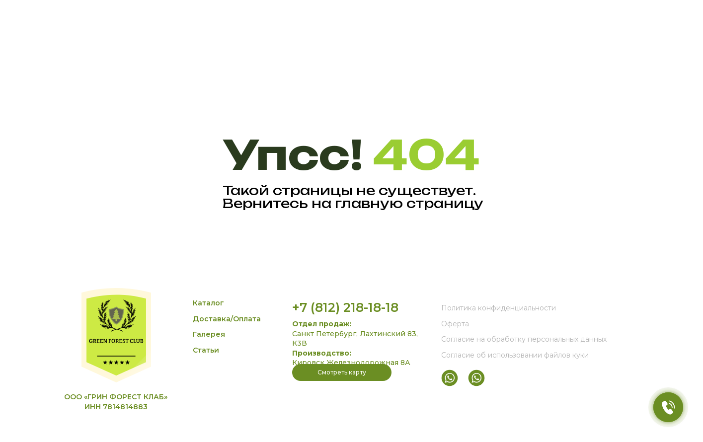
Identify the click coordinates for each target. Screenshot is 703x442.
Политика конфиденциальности (498, 307)
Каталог (208, 302)
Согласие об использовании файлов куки (515, 355)
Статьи (206, 350)
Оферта (455, 323)
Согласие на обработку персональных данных (524, 339)
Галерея (209, 334)
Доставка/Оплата (227, 318)
